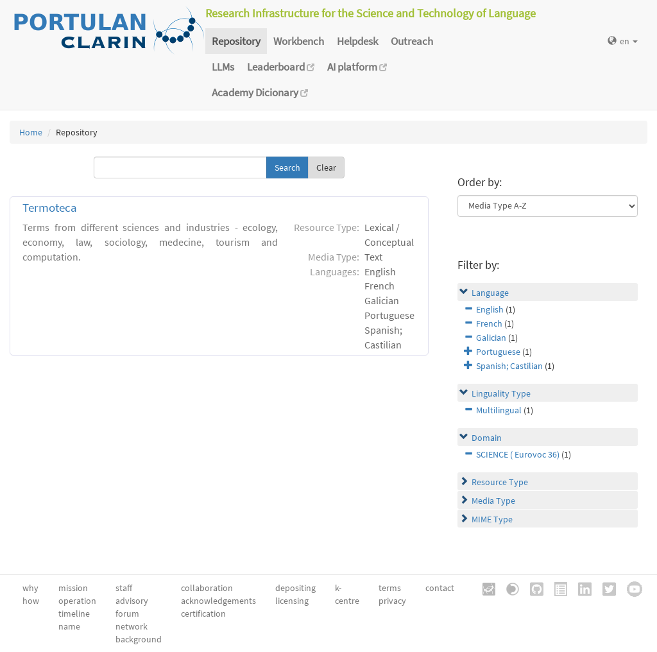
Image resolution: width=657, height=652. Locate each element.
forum (127, 613)
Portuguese (498, 351)
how (30, 600)
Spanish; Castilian (509, 366)
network (131, 626)
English (490, 309)
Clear (326, 167)
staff (123, 588)
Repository (236, 41)
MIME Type (492, 519)
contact (439, 588)
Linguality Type (501, 393)
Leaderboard (280, 67)
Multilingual (499, 410)
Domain (487, 437)
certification (203, 613)
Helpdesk (357, 41)
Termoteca (49, 207)
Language (490, 292)
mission (73, 588)
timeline (74, 613)
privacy (392, 600)
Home (30, 132)
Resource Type (500, 482)
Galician (491, 337)
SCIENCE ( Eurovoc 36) (517, 454)
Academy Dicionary (260, 92)
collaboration (207, 588)
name (69, 626)
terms (390, 588)
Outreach (412, 41)
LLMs (223, 67)
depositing (295, 588)
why (30, 588)
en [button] (623, 41)
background (138, 639)
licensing (292, 600)
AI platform (357, 67)
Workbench (298, 41)
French (489, 323)
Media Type (493, 500)
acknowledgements (218, 600)
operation (77, 600)
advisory (131, 600)
